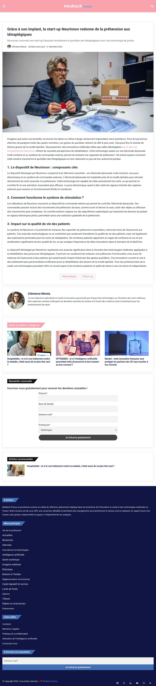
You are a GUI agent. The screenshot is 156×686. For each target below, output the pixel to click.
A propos (6, 623)
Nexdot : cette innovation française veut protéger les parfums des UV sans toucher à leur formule (126, 361)
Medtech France (50, 680)
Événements (8, 607)
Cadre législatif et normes (15, 583)
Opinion (6, 593)
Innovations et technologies (15, 549)
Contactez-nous (9, 642)
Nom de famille (46, 403)
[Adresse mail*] (78, 659)
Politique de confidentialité (15, 632)
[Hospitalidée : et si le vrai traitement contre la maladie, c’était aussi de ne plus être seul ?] (29, 342)
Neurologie (70, 276)
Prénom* (43, 392)
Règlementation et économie (16, 578)
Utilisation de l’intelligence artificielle (19, 637)
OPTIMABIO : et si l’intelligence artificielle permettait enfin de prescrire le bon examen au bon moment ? (77, 361)
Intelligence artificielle (13, 554)
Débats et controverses (14, 602)
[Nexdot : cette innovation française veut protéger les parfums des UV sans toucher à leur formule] (127, 342)
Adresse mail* (45, 413)
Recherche (7, 539)
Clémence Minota (20, 47)
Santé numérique (10, 558)
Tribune (6, 598)
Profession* (44, 424)
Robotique (7, 568)
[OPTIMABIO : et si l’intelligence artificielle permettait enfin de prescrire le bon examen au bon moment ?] (78, 342)
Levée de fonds (10, 588)
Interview (7, 544)
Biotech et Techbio (11, 573)
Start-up (88, 276)
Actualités (7, 534)
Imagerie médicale (11, 563)
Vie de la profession (11, 529)
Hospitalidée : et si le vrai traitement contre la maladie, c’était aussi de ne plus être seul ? (28, 361)
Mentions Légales (10, 628)
